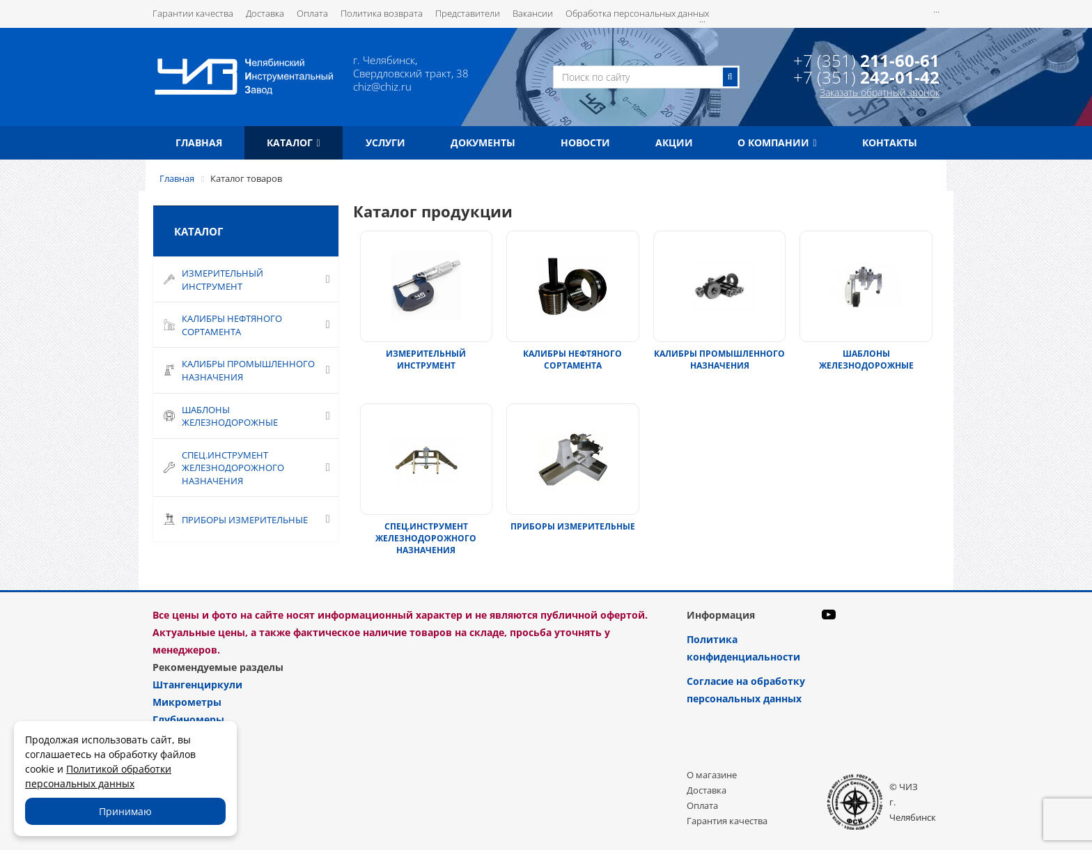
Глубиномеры (188, 719)
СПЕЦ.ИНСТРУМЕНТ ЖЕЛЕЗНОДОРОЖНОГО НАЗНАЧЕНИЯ (425, 538)
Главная (199, 142)
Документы (483, 142)
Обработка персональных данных (637, 13)
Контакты (889, 142)
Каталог (293, 142)
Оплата (312, 13)
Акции (674, 142)
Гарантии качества (193, 13)
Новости (585, 142)
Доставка (265, 13)
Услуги (385, 142)
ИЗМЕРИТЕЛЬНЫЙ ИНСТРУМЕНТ (426, 359)
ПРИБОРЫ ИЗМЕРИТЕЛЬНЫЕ (572, 526)
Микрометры (187, 702)
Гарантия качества (727, 820)
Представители (467, 13)
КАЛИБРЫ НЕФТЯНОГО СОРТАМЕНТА (572, 359)
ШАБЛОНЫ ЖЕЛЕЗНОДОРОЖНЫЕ (866, 359)
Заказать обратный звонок (879, 92)
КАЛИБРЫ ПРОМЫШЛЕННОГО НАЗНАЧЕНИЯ (719, 359)
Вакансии (533, 13)
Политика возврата (382, 13)
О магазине (712, 774)
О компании (777, 142)
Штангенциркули (197, 684)
